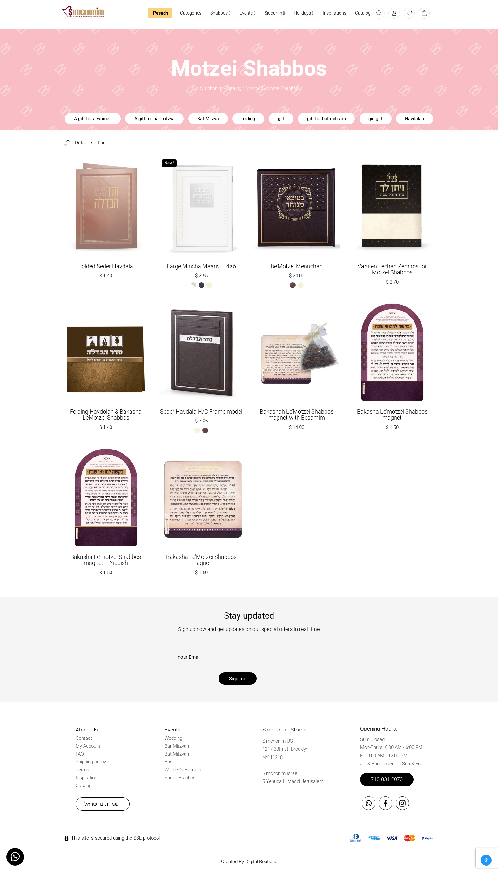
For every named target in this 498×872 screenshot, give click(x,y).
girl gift (375, 118)
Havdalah (414, 118)
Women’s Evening (183, 769)
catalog (233, 88)
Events (247, 13)
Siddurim (274, 13)
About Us (87, 729)
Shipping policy (91, 761)
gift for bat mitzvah (326, 118)
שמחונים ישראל (101, 803)
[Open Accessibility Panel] (486, 860)
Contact (84, 737)
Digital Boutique (261, 861)
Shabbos (220, 13)
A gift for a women (93, 118)
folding (248, 118)
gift (281, 118)
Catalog (363, 13)
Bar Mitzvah (177, 745)
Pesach (160, 13)
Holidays (303, 13)
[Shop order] (94, 141)
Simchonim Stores (284, 729)
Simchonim (211, 88)
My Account (88, 745)
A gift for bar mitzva (154, 118)
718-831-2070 (387, 779)
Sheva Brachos (180, 777)
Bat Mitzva (208, 118)
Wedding (173, 737)
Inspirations (334, 13)
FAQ (80, 753)
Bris (168, 761)
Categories (190, 13)
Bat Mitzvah (177, 753)
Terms (82, 769)
